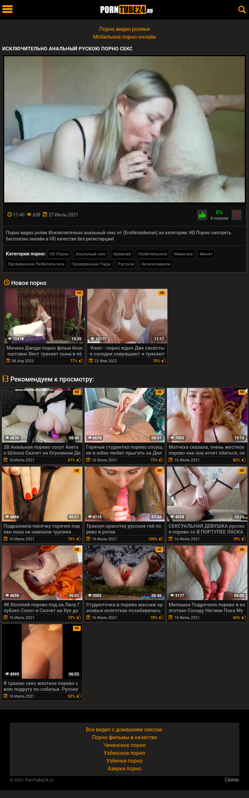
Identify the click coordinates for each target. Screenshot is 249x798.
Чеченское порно (124, 745)
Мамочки (183, 253)
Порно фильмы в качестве (124, 737)
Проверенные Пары (91, 264)
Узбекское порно (124, 753)
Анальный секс (91, 253)
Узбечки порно (124, 761)
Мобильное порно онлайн (124, 37)
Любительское (152, 253)
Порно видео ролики (124, 29)
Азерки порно (124, 769)
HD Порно (59, 253)
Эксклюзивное (156, 264)
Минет (206, 253)
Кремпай (122, 253)
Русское (126, 264)
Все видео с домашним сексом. (124, 730)
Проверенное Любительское (36, 264)
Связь (232, 780)
